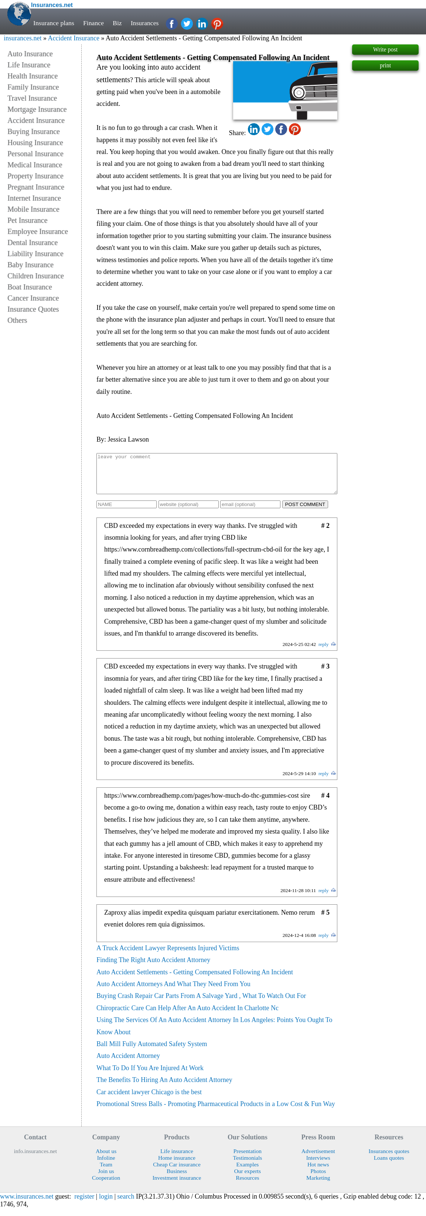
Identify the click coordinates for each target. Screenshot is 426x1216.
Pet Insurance (27, 220)
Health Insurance (32, 76)
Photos (318, 1179)
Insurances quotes (389, 1159)
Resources (247, 1185)
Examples (247, 1172)
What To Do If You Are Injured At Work (150, 1075)
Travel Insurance (32, 98)
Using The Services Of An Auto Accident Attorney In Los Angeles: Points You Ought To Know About (214, 1033)
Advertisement (318, 1159)
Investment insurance (177, 1185)
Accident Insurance (73, 38)
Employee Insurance (37, 231)
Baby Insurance (30, 265)
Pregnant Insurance (35, 187)
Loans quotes (389, 1165)
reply (323, 652)
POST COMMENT (305, 512)
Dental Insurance (32, 242)
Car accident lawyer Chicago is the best (149, 1099)
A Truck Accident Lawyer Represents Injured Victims (167, 955)
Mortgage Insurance (37, 109)
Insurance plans (53, 23)
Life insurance (176, 1159)
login (106, 1204)
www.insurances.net (27, 1204)
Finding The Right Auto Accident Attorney (153, 967)
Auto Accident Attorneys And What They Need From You (173, 991)
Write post (385, 49)
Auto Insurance (30, 54)
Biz (117, 23)
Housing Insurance (35, 142)
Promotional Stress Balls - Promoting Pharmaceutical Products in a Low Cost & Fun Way (215, 1111)
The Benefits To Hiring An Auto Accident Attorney (164, 1087)
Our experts (247, 1179)
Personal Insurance (35, 154)
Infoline (106, 1165)
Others (17, 320)
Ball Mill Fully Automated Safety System (151, 1051)
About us (106, 1159)
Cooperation (106, 1185)
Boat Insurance (29, 287)
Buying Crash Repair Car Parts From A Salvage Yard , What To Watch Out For (201, 1003)
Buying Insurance (33, 131)
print (385, 65)
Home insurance (176, 1165)
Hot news (318, 1172)
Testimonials (247, 1165)
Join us (106, 1179)
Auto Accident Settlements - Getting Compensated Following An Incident (194, 980)
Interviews (318, 1165)
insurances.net (22, 38)
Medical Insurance (34, 165)
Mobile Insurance (33, 209)
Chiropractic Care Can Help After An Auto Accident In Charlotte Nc (187, 1015)
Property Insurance (35, 176)
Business (177, 1179)
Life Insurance (28, 65)
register (84, 1204)
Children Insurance (35, 276)
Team (106, 1172)
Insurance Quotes (33, 309)
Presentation (248, 1159)
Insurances (145, 23)
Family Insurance (33, 87)
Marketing (318, 1185)
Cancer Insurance (33, 298)
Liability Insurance (35, 253)
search (125, 1204)
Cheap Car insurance (177, 1172)
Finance (93, 23)
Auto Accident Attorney (128, 1063)
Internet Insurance (34, 198)
